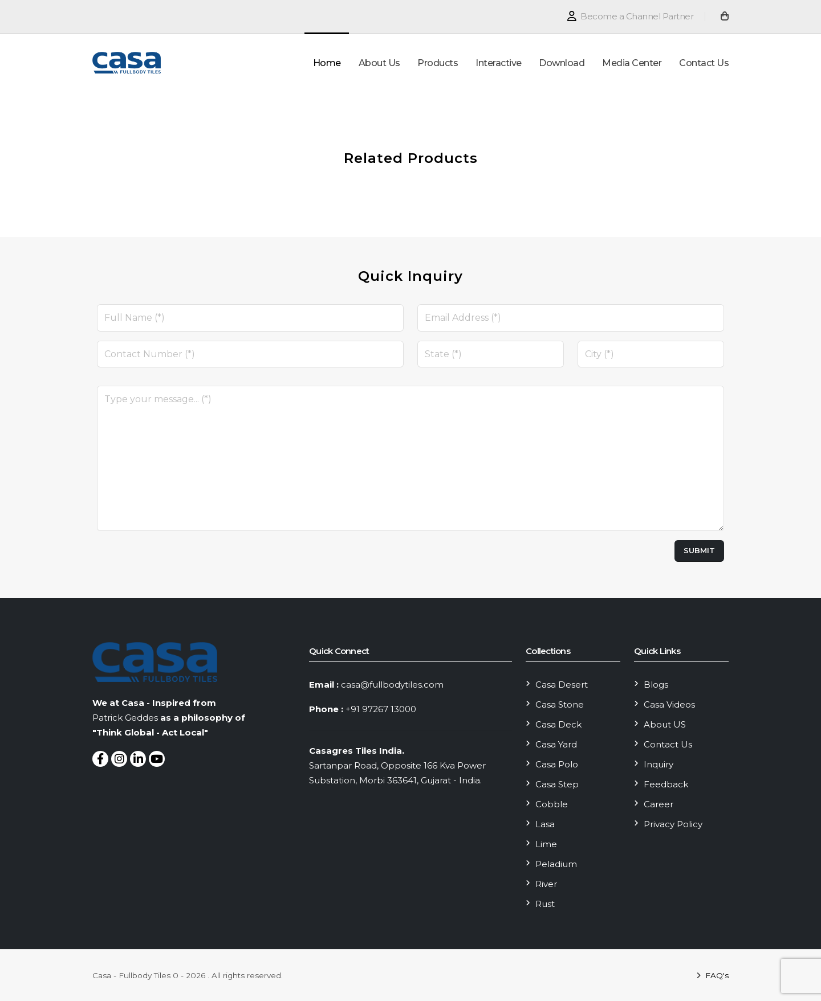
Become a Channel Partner (630, 16)
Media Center (631, 63)
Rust (545, 903)
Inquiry (658, 764)
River (546, 884)
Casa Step (557, 784)
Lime (546, 844)
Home (327, 63)
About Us (379, 63)
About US (665, 724)
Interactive (498, 63)
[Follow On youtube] (157, 759)
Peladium (556, 864)
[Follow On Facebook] (100, 759)
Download (561, 63)
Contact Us (704, 63)
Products (437, 63)
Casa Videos (669, 704)
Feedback (666, 784)
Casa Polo (556, 764)
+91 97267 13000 (381, 709)
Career (658, 804)
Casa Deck (558, 724)
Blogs (656, 684)
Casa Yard (556, 744)
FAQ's (716, 975)
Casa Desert (561, 684)
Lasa (545, 824)
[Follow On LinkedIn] (138, 759)
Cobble (551, 804)
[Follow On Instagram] (119, 759)
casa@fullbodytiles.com (392, 684)
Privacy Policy (673, 824)
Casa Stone (559, 704)
